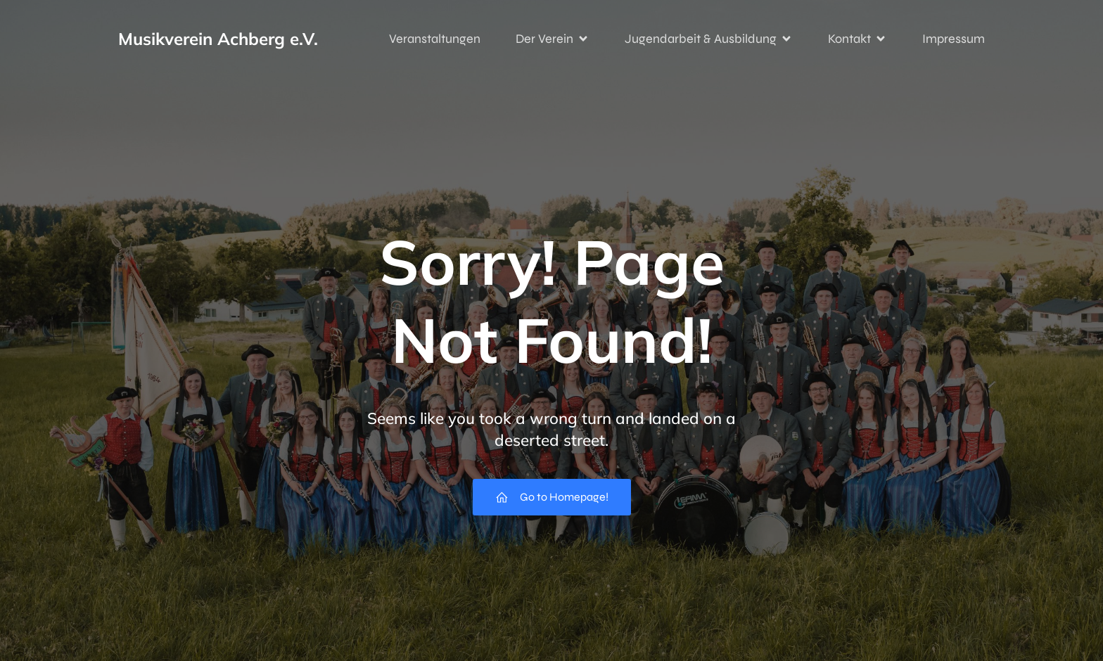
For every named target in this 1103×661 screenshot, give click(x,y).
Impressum (953, 38)
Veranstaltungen (434, 38)
